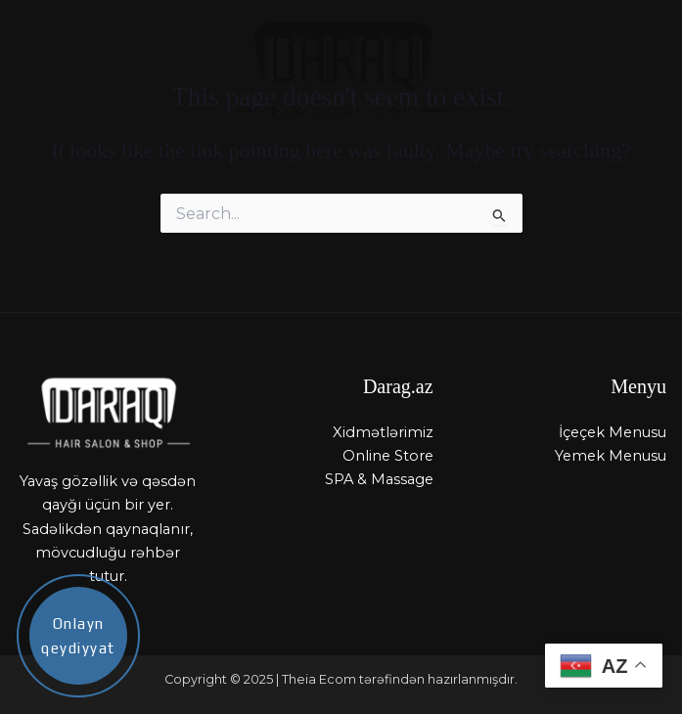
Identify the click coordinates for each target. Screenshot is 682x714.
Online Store (387, 456)
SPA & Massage (379, 479)
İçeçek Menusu (612, 432)
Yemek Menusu (610, 456)
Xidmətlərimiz (383, 432)
